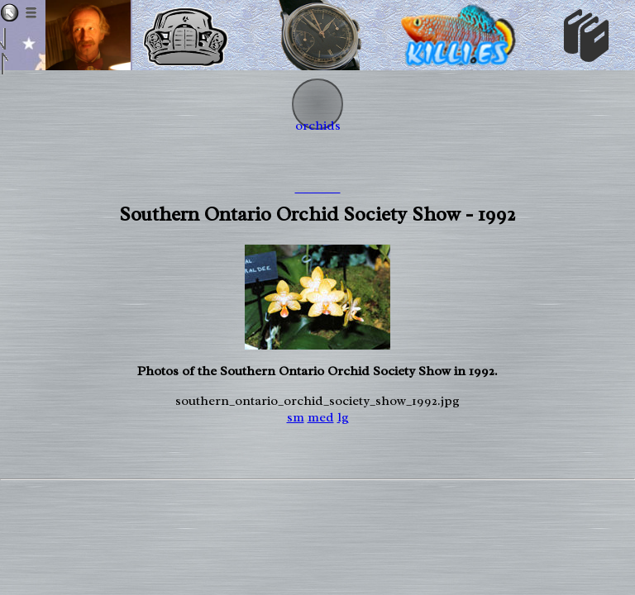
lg (343, 417)
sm (295, 417)
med (321, 417)
